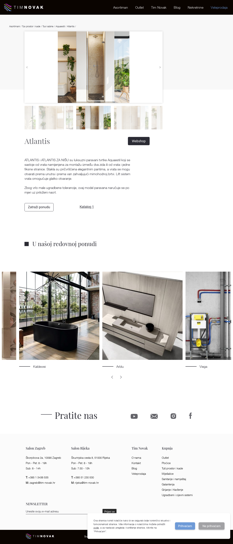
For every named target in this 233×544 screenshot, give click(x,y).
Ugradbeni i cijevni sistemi (177, 495)
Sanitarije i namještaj (174, 479)
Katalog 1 (87, 207)
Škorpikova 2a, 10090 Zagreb (43, 457)
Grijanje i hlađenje (172, 489)
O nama (136, 457)
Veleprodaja (219, 7)
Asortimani (15, 26)
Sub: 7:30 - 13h (80, 468)
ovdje (96, 527)
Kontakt (136, 463)
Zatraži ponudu (39, 207)
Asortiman (120, 7)
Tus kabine (48, 26)
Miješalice (168, 473)
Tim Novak (159, 7)
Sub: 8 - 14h (33, 468)
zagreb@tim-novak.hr (40, 482)
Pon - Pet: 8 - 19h (36, 463)
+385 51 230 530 (82, 477)
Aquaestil (60, 26)
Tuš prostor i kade (172, 468)
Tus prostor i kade (31, 26)
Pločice (166, 463)
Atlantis (70, 26)
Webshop (139, 141)
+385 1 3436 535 (37, 477)
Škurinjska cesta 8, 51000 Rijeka (90, 457)
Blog (177, 7)
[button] (26, 67)
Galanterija (168, 484)
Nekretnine (195, 7)
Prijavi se (109, 511)
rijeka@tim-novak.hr (85, 482)
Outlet (139, 7)
